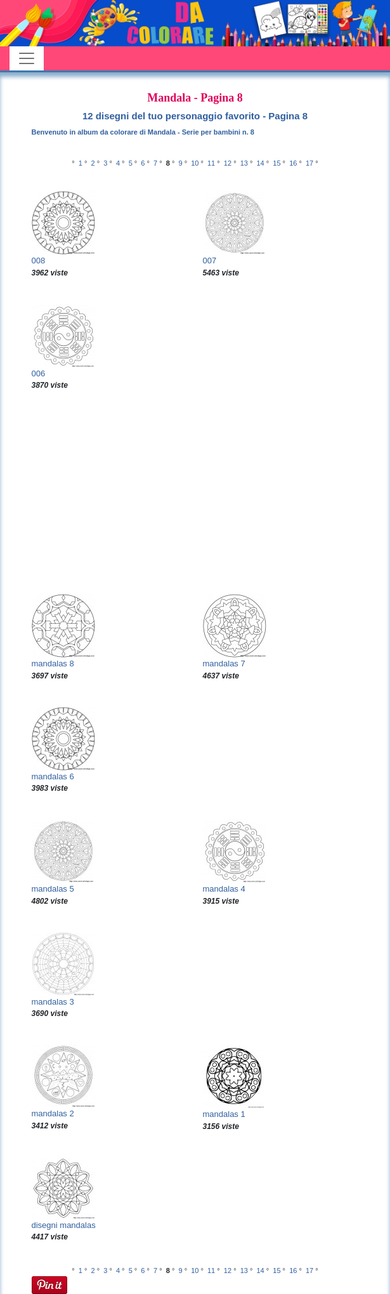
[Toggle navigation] (27, 58)
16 (293, 163)
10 (194, 163)
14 (260, 163)
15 (276, 163)
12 (227, 163)
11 (211, 163)
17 (309, 163)
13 (244, 163)
